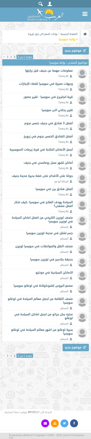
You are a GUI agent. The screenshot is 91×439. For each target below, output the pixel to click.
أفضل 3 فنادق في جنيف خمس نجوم (48, 123)
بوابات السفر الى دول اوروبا (43, 34)
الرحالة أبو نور (61, 181)
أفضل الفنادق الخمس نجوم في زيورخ (48, 136)
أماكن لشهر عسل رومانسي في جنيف (48, 162)
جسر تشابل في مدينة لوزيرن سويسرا (49, 233)
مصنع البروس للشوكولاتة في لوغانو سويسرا (43, 285)
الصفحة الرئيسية (68, 34)
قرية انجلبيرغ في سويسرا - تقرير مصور (48, 97)
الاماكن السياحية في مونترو (54, 272)
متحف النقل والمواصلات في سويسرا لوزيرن (44, 246)
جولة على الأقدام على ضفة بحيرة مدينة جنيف (42, 176)
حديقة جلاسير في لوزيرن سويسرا (51, 259)
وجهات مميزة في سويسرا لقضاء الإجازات (46, 83)
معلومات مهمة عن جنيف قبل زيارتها (49, 70)
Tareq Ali (63, 76)
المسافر (64, 226)
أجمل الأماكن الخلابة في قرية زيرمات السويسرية (41, 149)
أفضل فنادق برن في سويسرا (54, 189)
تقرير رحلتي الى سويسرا (57, 110)
